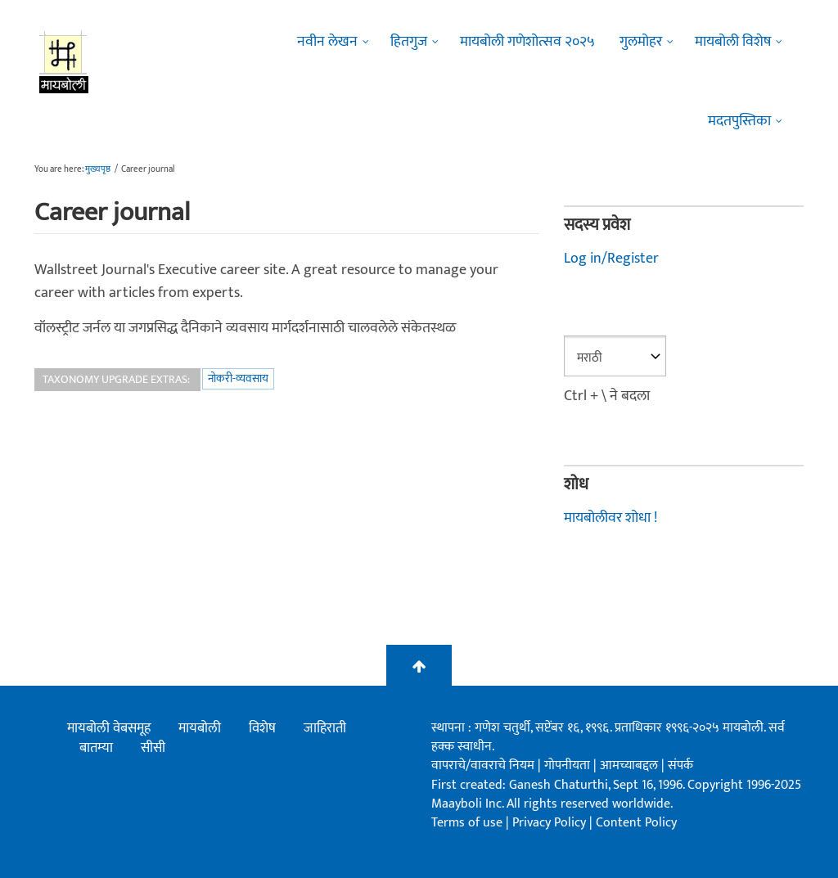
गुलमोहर (640, 41)
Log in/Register (611, 258)
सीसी (153, 747)
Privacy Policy (550, 823)
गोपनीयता (568, 765)
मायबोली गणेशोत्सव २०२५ (527, 41)
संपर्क (680, 765)
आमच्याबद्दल (630, 765)
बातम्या (96, 747)
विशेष (262, 728)
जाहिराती (325, 728)
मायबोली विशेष (733, 41)
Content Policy (636, 823)
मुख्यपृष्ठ (97, 169)
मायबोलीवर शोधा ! (610, 518)
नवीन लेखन (327, 41)
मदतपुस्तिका (739, 121)
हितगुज (408, 41)
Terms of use (466, 823)
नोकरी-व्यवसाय (238, 378)
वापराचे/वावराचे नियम (482, 765)
